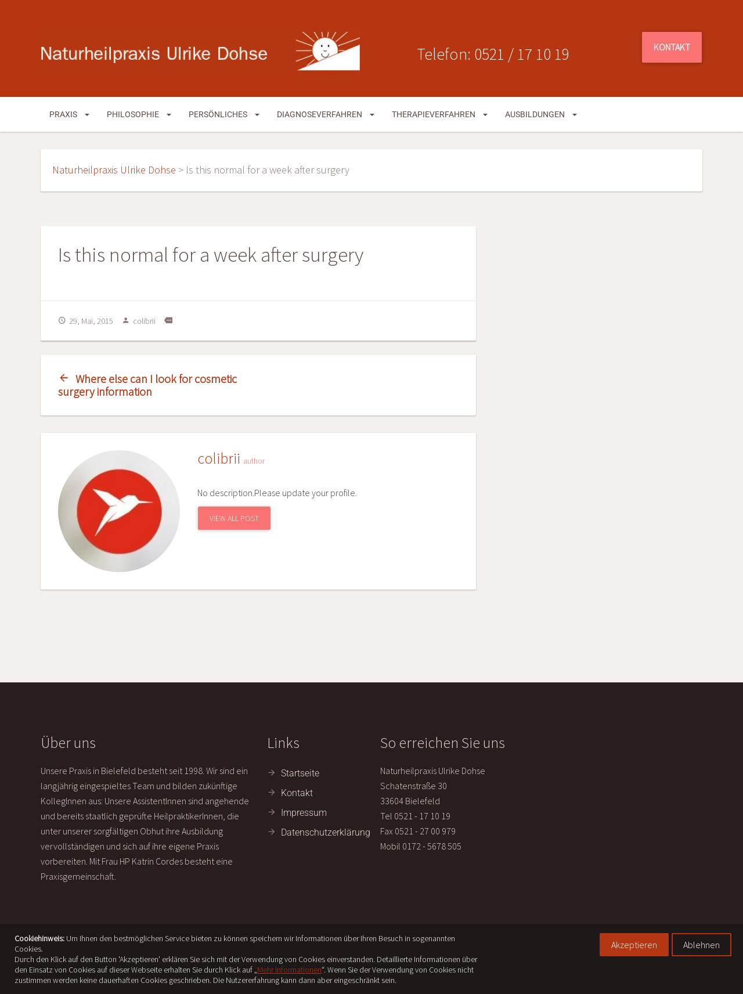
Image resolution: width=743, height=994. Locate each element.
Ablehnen (701, 944)
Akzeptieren (634, 944)
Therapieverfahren (440, 114)
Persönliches (224, 114)
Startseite (300, 773)
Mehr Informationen (289, 969)
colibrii (139, 321)
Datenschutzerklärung (325, 832)
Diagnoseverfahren (325, 114)
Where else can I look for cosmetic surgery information (147, 385)
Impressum (304, 812)
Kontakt (672, 47)
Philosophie (139, 114)
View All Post (234, 518)
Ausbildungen (541, 114)
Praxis (69, 114)
